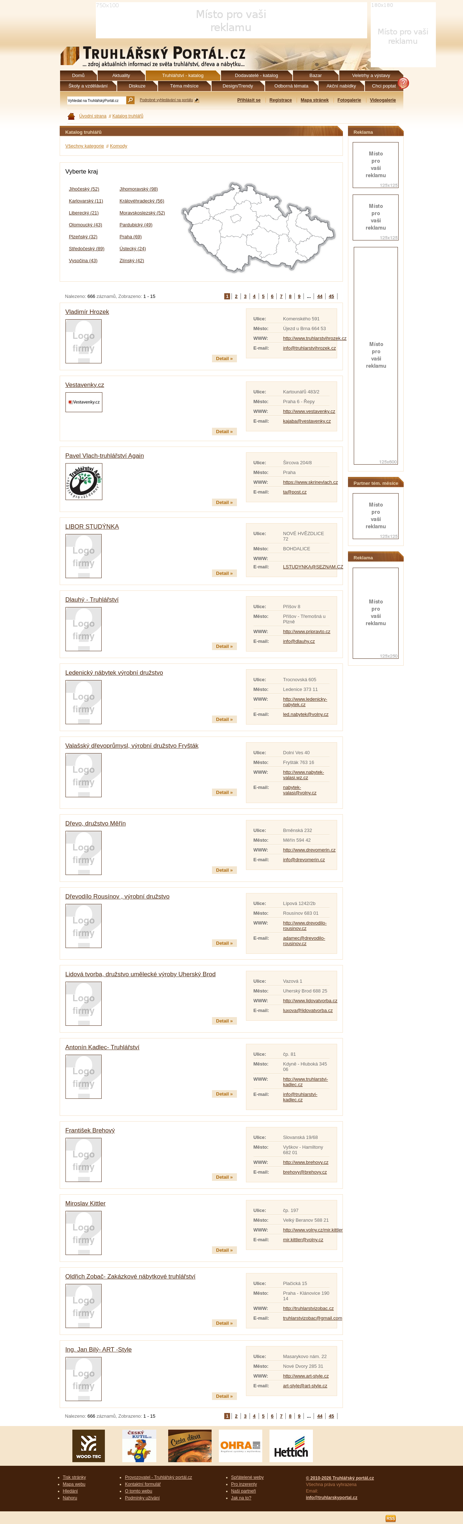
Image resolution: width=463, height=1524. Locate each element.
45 (331, 296)
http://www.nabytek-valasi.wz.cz (303, 774)
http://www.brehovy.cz (305, 1162)
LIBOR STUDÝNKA (92, 526)
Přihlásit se (249, 100)
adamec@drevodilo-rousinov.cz (304, 940)
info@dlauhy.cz (299, 641)
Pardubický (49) (136, 224)
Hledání (70, 1491)
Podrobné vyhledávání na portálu (166, 100)
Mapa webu (74, 1484)
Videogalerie (383, 100)
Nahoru (70, 1497)
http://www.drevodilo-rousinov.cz (305, 925)
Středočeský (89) (87, 248)
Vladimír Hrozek (87, 311)
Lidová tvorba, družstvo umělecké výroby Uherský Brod (140, 974)
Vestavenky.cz (84, 384)
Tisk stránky (74, 1477)
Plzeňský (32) (83, 236)
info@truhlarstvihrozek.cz (309, 348)
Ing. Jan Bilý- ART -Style (98, 1349)
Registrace (280, 100)
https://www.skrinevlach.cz (310, 482)
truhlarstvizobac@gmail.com (312, 1318)
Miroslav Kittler (85, 1203)
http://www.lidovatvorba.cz (310, 1000)
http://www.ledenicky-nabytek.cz (305, 701)
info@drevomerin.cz (304, 859)
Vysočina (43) (83, 260)
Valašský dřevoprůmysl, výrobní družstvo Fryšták (132, 745)
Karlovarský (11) (86, 201)
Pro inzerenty (244, 1484)
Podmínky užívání (142, 1497)
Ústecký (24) (133, 248)
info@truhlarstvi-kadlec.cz (300, 1097)
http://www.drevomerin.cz (309, 850)
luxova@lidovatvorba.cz (308, 1010)
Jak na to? (241, 1497)
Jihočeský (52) (84, 189)
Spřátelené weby (247, 1477)
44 (319, 296)
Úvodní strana (92, 116)
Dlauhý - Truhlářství (92, 599)
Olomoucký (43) (85, 224)
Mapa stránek (314, 100)
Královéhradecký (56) (142, 201)
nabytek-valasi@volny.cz (300, 790)
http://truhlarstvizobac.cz (308, 1308)
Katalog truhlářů (128, 116)
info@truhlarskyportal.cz (331, 1497)
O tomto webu (138, 1491)
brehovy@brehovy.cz (305, 1172)
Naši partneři (243, 1491)
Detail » (224, 358)
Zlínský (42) (132, 260)
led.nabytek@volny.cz (306, 714)
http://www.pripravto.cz (307, 631)
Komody (118, 146)
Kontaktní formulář (143, 1484)
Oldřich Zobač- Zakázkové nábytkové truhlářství (130, 1276)
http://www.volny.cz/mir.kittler (313, 1230)
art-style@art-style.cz (305, 1385)
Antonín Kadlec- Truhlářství (102, 1047)
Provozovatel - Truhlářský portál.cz (158, 1477)
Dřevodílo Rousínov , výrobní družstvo (117, 896)
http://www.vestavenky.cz (309, 411)
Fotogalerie (349, 100)
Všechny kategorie (84, 146)
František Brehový (90, 1130)
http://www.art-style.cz (306, 1376)
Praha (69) (131, 236)
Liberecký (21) (84, 212)
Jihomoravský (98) (139, 189)
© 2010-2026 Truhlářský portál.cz (340, 1478)
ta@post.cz (295, 492)
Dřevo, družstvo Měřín (95, 823)
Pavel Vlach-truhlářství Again (104, 455)
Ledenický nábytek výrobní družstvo (114, 672)
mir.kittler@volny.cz (303, 1239)
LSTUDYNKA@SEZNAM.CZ (313, 566)
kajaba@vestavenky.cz (307, 421)
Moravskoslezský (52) (142, 212)
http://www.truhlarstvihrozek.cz (315, 338)
